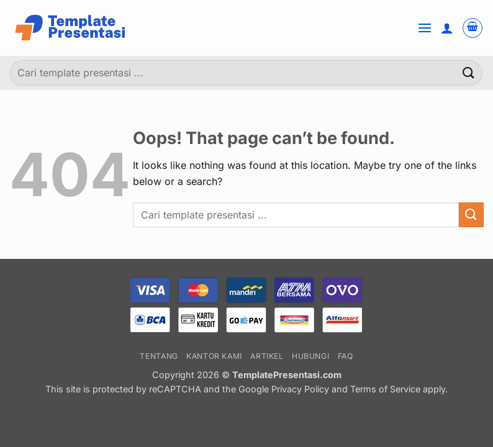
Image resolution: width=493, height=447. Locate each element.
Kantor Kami (214, 356)
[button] (424, 27)
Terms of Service (385, 389)
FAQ (345, 356)
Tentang (159, 356)
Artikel (266, 356)
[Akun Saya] (447, 28)
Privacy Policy (300, 389)
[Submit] (468, 73)
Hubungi (310, 356)
